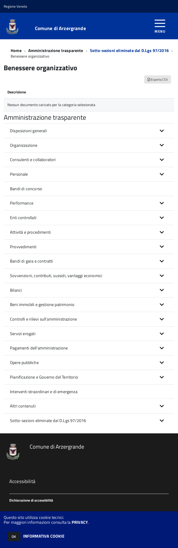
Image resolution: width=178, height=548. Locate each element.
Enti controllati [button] (23, 217)
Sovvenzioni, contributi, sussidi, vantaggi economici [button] (56, 275)
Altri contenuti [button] (23, 406)
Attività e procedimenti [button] (30, 232)
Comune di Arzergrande (60, 28)
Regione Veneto (15, 6)
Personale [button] (19, 174)
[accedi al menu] (160, 26)
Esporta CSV (157, 79)
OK (14, 536)
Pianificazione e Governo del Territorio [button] (44, 377)
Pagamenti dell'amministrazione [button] (39, 348)
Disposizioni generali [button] (28, 131)
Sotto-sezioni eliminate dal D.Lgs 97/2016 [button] (48, 420)
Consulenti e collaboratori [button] (33, 159)
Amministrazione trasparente (55, 50)
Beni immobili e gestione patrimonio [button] (42, 304)
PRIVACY (80, 522)
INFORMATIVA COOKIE (43, 536)
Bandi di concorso (26, 189)
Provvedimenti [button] (23, 247)
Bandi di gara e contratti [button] (31, 261)
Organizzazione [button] (24, 145)
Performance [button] (21, 203)
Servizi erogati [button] (22, 334)
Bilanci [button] (16, 290)
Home (16, 50)
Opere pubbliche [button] (24, 362)
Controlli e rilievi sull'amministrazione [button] (43, 319)
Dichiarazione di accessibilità (31, 500)
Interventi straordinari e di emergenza (43, 392)
